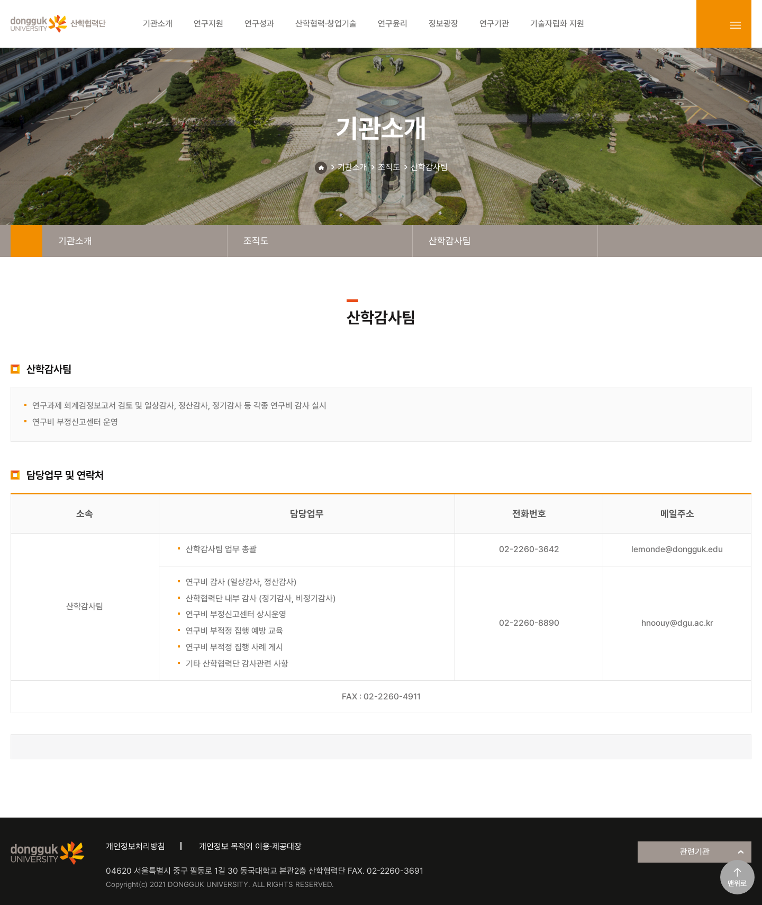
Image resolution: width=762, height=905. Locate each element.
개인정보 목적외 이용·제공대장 (250, 846)
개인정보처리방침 (135, 846)
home (26, 241)
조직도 (389, 167)
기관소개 (352, 167)
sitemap (735, 25)
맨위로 (737, 883)
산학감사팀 (429, 167)
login (712, 25)
